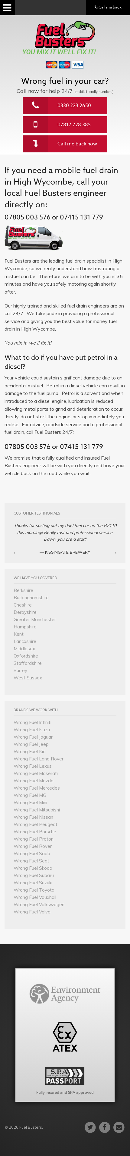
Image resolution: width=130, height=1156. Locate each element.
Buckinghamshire (31, 597)
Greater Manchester (35, 619)
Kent (19, 634)
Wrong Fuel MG (30, 795)
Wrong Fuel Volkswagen (39, 904)
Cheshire (23, 605)
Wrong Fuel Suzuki (33, 883)
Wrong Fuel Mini (30, 802)
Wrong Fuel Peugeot (35, 824)
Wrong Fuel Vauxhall (35, 897)
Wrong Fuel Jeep (31, 744)
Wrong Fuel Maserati (36, 773)
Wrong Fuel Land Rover (38, 759)
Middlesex (24, 648)
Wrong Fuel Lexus (33, 766)
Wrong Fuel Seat (31, 861)
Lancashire (25, 641)
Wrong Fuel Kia (30, 751)
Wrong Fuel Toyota (34, 890)
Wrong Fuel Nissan (33, 817)
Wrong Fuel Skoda (33, 868)
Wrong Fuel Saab (32, 853)
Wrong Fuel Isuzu (32, 730)
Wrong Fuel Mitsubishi (37, 810)
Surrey (20, 670)
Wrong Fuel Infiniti (32, 722)
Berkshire (23, 590)
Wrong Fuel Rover (33, 846)
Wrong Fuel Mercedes (37, 788)
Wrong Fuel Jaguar (33, 737)
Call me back (108, 7)
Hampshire (25, 627)
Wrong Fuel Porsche (35, 832)
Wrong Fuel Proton (34, 839)
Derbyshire (25, 612)
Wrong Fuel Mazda (34, 781)
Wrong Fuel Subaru (34, 875)
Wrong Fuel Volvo (32, 912)
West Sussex (28, 678)
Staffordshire (28, 663)
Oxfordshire (26, 656)
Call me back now (77, 144)
